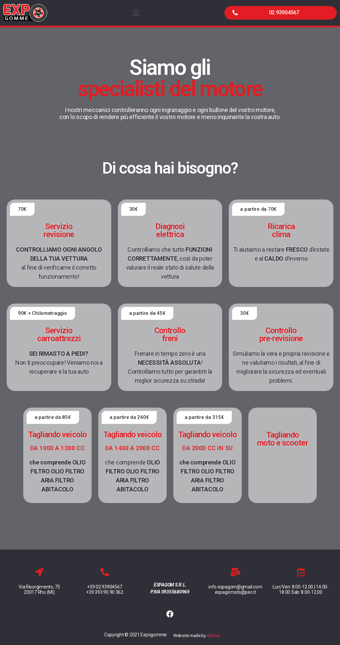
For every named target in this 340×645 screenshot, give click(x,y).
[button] (280, 13)
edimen (213, 635)
